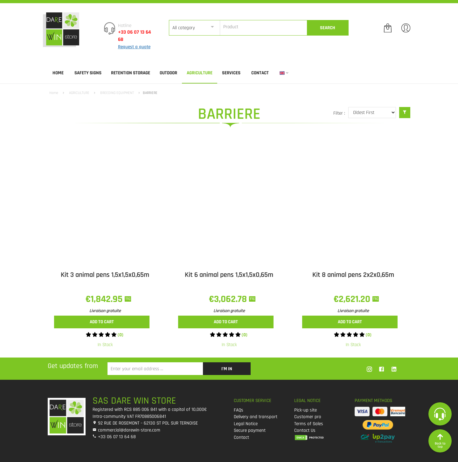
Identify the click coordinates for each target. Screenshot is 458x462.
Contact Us (305, 430)
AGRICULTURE (199, 73)
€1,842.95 (105, 299)
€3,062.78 (229, 299)
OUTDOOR (168, 73)
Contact (260, 73)
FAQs (238, 410)
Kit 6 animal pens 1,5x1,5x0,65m (229, 275)
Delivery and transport (255, 417)
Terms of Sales (308, 424)
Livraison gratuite (105, 311)
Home (58, 73)
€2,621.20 (353, 299)
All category (183, 28)
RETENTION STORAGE (130, 73)
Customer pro (307, 417)
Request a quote (134, 47)
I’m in (226, 369)
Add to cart (102, 322)
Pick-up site (305, 410)
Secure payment (250, 430)
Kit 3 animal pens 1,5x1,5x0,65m (105, 275)
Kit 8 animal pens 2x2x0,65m (353, 275)
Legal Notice (246, 424)
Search (327, 28)
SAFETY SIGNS (87, 73)
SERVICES (231, 73)
